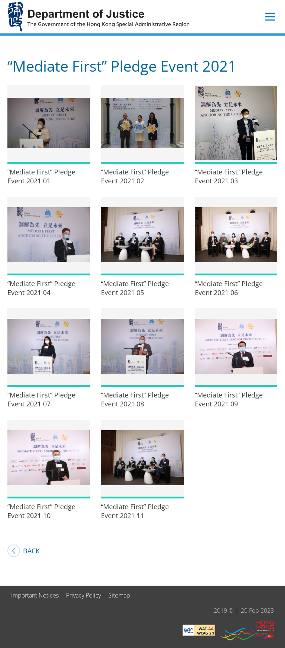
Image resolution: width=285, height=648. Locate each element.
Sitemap (119, 595)
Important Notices (35, 595)
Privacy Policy (83, 595)
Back (31, 550)
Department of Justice (100, 17)
